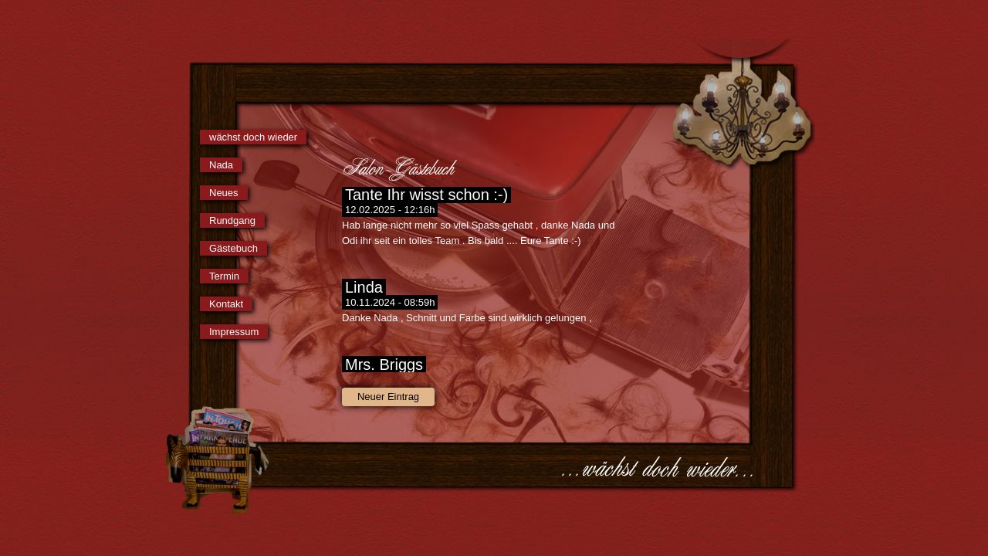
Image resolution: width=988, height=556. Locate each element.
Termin (224, 276)
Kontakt (226, 304)
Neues (224, 192)
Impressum (234, 331)
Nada (221, 165)
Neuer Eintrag (388, 396)
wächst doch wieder (253, 137)
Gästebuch (233, 248)
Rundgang (232, 220)
